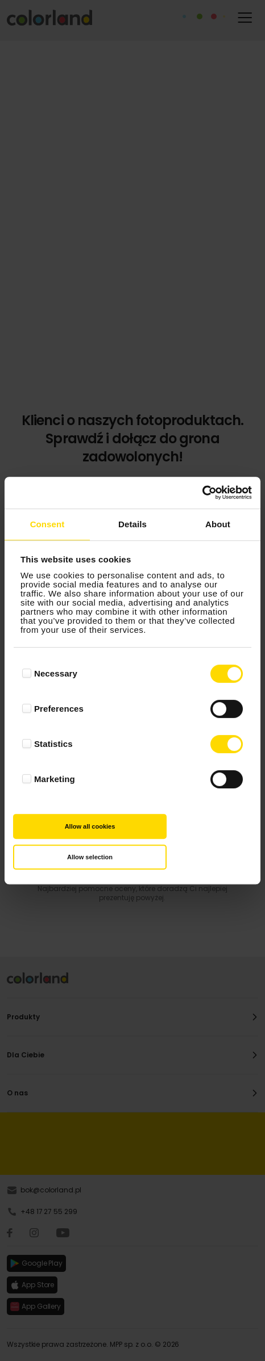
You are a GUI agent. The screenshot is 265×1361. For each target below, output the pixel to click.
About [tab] (217, 524)
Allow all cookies (90, 826)
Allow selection (90, 857)
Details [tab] (132, 524)
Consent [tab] (47, 524)
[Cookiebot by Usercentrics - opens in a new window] (202, 492)
